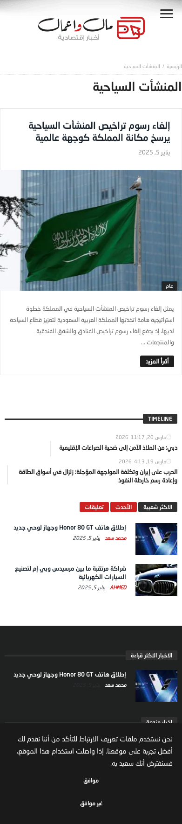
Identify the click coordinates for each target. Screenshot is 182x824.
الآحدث (123, 506)
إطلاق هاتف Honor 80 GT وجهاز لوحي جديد (69, 527)
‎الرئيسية (174, 66)
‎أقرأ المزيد (157, 361)
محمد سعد (114, 538)
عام (169, 286)
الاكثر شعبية (157, 506)
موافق (91, 780)
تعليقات (94, 506)
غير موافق (91, 803)
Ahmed (117, 587)
